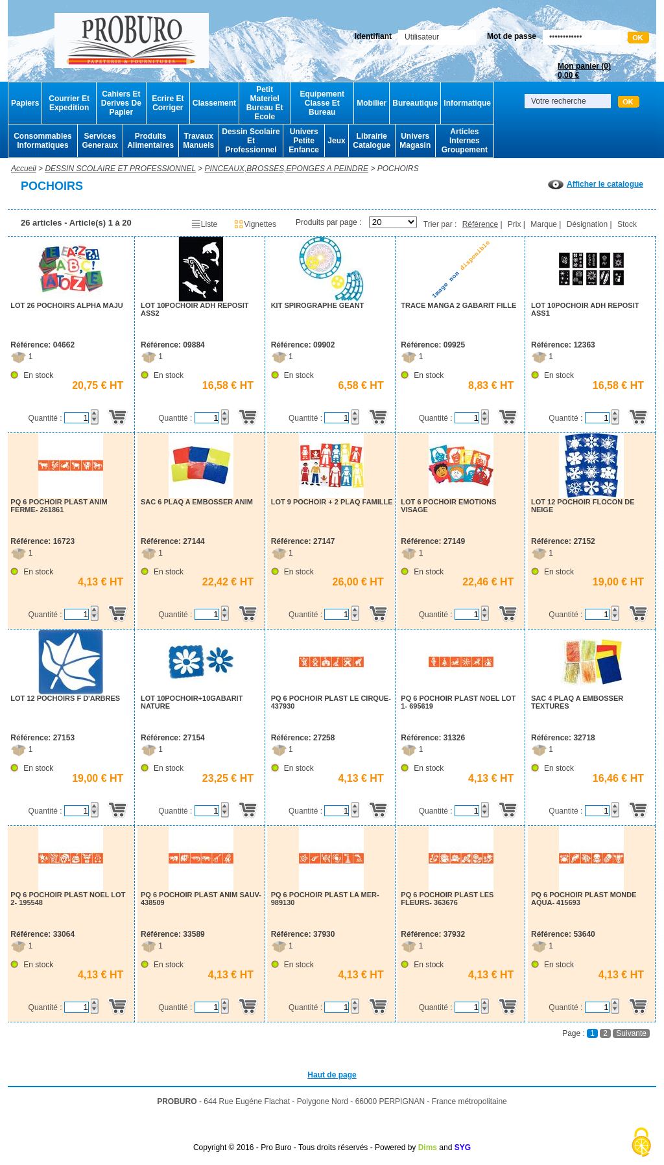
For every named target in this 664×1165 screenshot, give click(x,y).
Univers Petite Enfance (304, 140)
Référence (480, 224)
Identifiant (373, 36)
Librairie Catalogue (371, 141)
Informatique (467, 103)
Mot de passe (511, 36)
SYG (463, 1147)
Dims (427, 1147)
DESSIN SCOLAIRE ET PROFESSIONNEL (120, 168)
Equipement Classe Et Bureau (322, 103)
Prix (514, 224)
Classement (214, 103)
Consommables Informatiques (42, 141)
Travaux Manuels (198, 141)
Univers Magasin (415, 141)
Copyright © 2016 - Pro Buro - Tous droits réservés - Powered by (304, 1147)
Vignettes (254, 224)
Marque (543, 224)
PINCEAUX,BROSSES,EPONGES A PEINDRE (287, 168)
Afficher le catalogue (595, 184)
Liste (204, 224)
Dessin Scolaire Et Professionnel (250, 140)
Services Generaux (99, 141)
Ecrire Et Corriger (168, 103)
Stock (627, 224)
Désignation (587, 224)
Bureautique (415, 103)
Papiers (25, 103)
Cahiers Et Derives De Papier (121, 103)
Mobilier (371, 103)
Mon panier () (584, 71)
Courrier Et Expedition (69, 103)
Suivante (631, 1033)
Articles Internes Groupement (465, 140)
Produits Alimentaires (150, 141)
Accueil (23, 168)
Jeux (336, 140)
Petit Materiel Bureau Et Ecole (264, 103)
